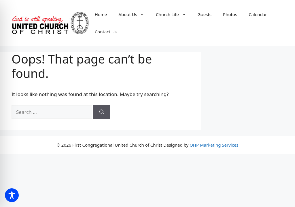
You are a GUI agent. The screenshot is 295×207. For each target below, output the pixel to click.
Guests (204, 14)
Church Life (174, 14)
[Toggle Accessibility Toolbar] (11, 195)
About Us (134, 14)
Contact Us (106, 31)
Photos (230, 14)
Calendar (258, 14)
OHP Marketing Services (214, 145)
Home (101, 14)
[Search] (101, 112)
